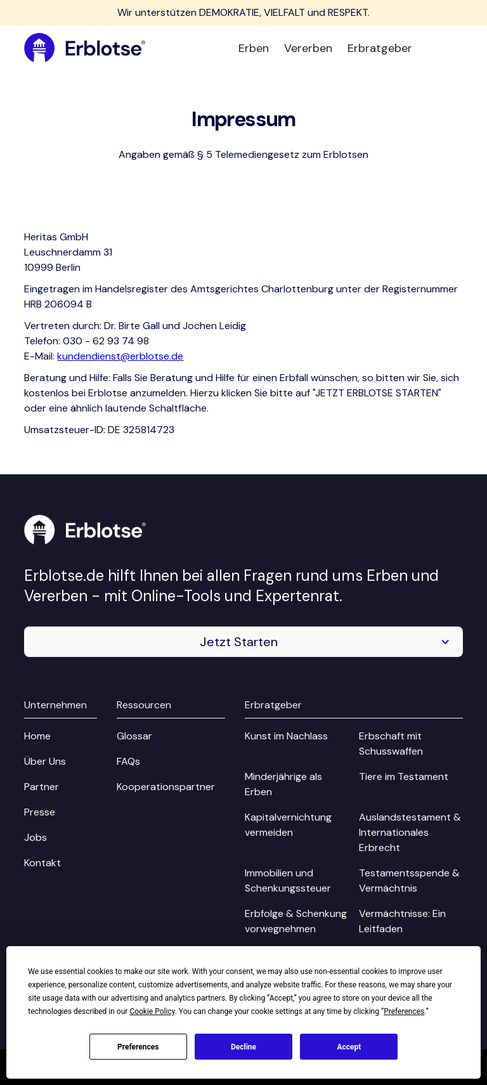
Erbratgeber (379, 48)
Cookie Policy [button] (151, 1011)
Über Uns (45, 761)
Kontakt (42, 862)
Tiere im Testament (403, 776)
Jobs (35, 837)
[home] (84, 48)
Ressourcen (144, 704)
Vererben (308, 48)
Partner (41, 786)
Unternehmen (55, 704)
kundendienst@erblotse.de (120, 356)
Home (37, 736)
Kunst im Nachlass (286, 736)
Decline (243, 1047)
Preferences (138, 1047)
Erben (253, 48)
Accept (349, 1047)
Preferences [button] (404, 1011)
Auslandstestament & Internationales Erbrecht (410, 832)
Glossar (134, 736)
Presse (39, 812)
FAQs (128, 761)
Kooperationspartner (166, 786)
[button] (243, 642)
